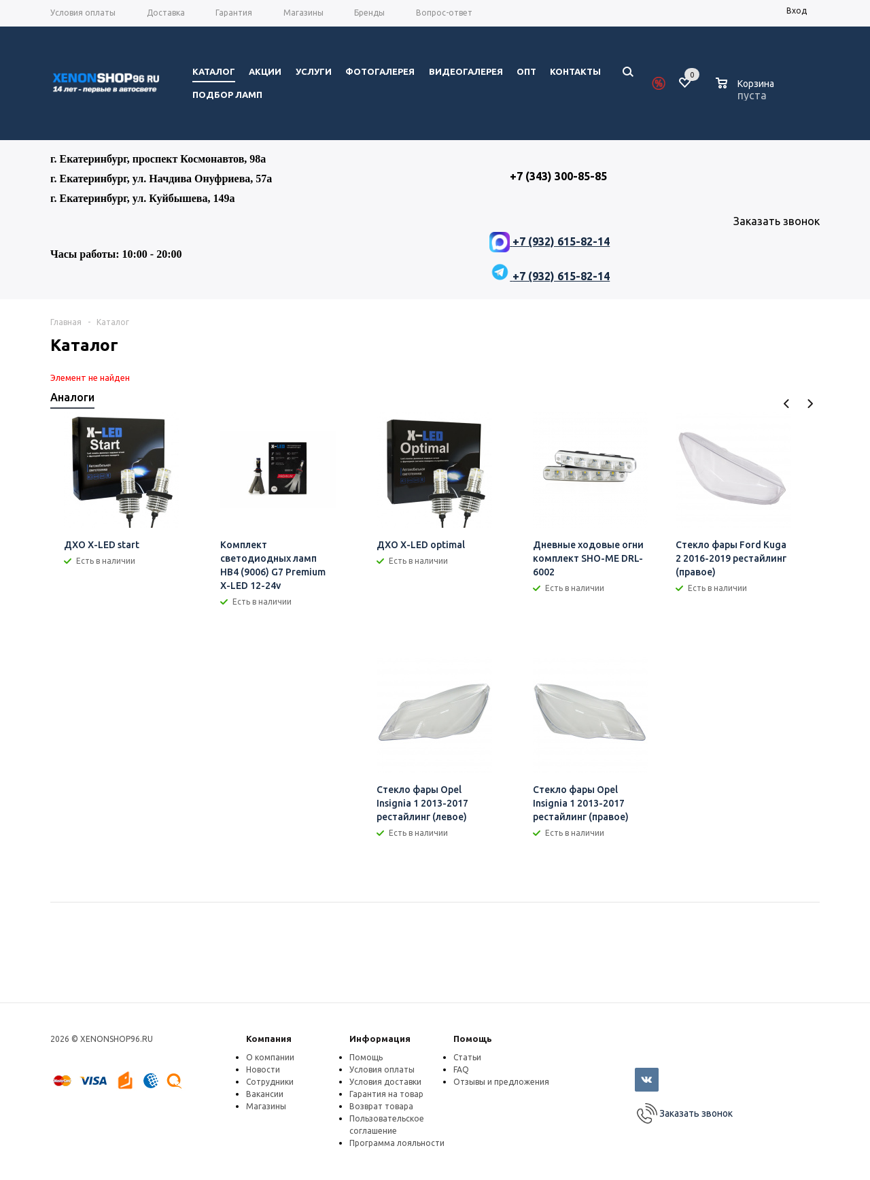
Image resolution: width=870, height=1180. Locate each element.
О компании (270, 1057)
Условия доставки (385, 1081)
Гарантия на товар (386, 1094)
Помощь (472, 1038)
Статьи (467, 1057)
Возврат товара (381, 1106)
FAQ (461, 1069)
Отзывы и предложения (501, 1081)
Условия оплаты (382, 1069)
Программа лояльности (397, 1143)
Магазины (266, 1106)
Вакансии (264, 1094)
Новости (263, 1069)
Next (810, 404)
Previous (787, 404)
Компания (269, 1038)
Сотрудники (270, 1081)
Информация (380, 1038)
